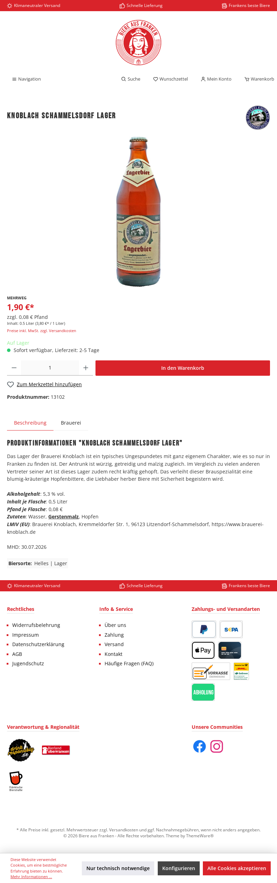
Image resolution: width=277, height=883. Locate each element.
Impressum (25, 635)
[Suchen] (130, 79)
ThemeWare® (200, 835)
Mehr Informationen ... (31, 876)
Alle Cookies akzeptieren (236, 868)
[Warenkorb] (257, 79)
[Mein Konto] (216, 79)
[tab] (30, 422)
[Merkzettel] (170, 79)
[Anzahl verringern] (14, 368)
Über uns (115, 625)
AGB (17, 654)
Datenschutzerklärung (38, 644)
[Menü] (26, 79)
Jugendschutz (28, 663)
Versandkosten (123, 829)
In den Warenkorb (182, 368)
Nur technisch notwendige (118, 868)
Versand (114, 644)
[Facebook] (199, 746)
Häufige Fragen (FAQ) (129, 663)
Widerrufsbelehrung (36, 625)
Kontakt (113, 654)
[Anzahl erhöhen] (86, 368)
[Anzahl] (50, 368)
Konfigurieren (178, 868)
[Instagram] (217, 746)
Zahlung (114, 635)
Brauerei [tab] (71, 422)
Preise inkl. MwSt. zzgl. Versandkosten (41, 330)
